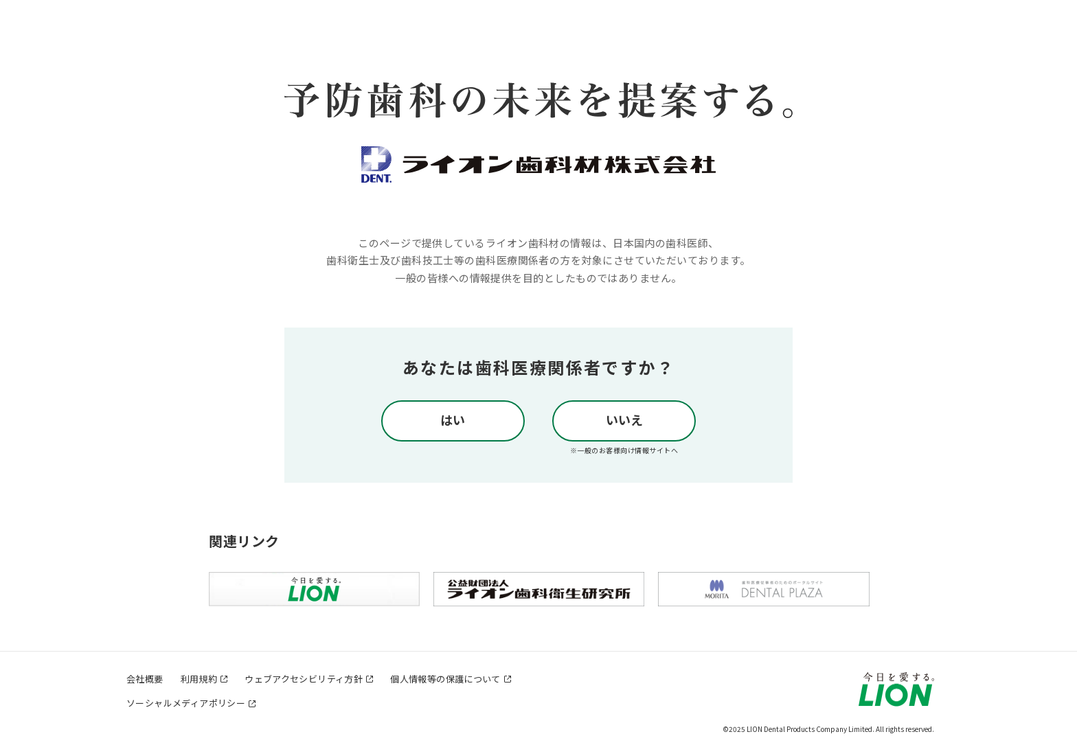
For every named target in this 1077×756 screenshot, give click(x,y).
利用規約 (199, 678)
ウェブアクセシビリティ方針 (304, 678)
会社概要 (144, 678)
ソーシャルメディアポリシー (185, 702)
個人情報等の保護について (445, 678)
